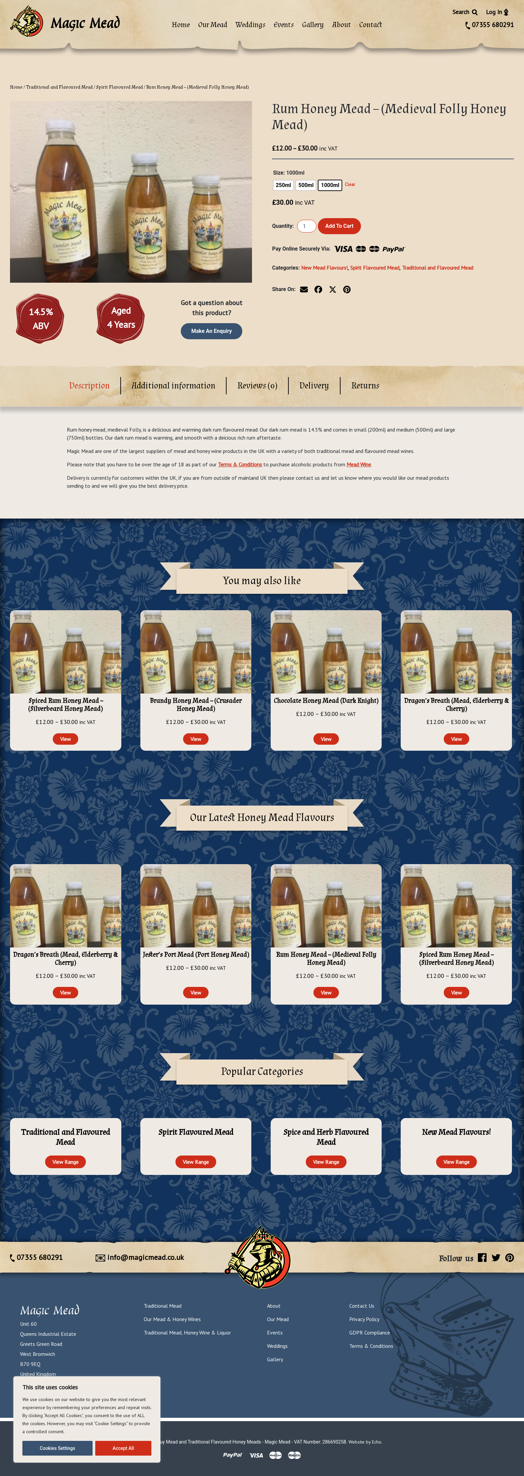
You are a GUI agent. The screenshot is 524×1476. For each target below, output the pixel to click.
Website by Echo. (365, 1442)
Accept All (123, 1448)
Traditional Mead (162, 1305)
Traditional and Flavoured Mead (59, 87)
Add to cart (339, 226)
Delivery (314, 385)
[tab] (89, 385)
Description (89, 385)
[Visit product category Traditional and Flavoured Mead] (65, 1137)
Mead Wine (359, 464)
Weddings (250, 25)
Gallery (313, 25)
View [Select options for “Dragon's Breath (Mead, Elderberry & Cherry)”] (456, 739)
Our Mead (212, 25)
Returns (365, 385)
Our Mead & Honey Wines (172, 1319)
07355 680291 (490, 24)
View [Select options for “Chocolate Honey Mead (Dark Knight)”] (326, 739)
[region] (86, 1419)
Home (181, 25)
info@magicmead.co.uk (140, 1257)
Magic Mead (50, 1310)
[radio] (283, 185)
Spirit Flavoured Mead (119, 87)
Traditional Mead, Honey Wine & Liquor (187, 1332)
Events (284, 25)
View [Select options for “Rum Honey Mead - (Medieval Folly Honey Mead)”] (326, 992)
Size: (279, 173)
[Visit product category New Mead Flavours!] (456, 1132)
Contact (370, 25)
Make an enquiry (211, 331)
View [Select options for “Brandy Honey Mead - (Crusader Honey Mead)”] (195, 739)
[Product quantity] (306, 226)
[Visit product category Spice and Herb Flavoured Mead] (326, 1137)
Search (465, 12)
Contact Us (361, 1305)
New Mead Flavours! (324, 267)
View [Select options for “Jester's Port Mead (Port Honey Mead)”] (195, 992)
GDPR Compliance (369, 1332)
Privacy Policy (364, 1319)
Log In (497, 12)
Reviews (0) (257, 385)
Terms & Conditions (240, 464)
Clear (350, 184)
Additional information (173, 385)
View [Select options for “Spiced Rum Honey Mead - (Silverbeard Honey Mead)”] (65, 739)
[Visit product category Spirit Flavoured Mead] (196, 1132)
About (341, 25)
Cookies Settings (57, 1448)
